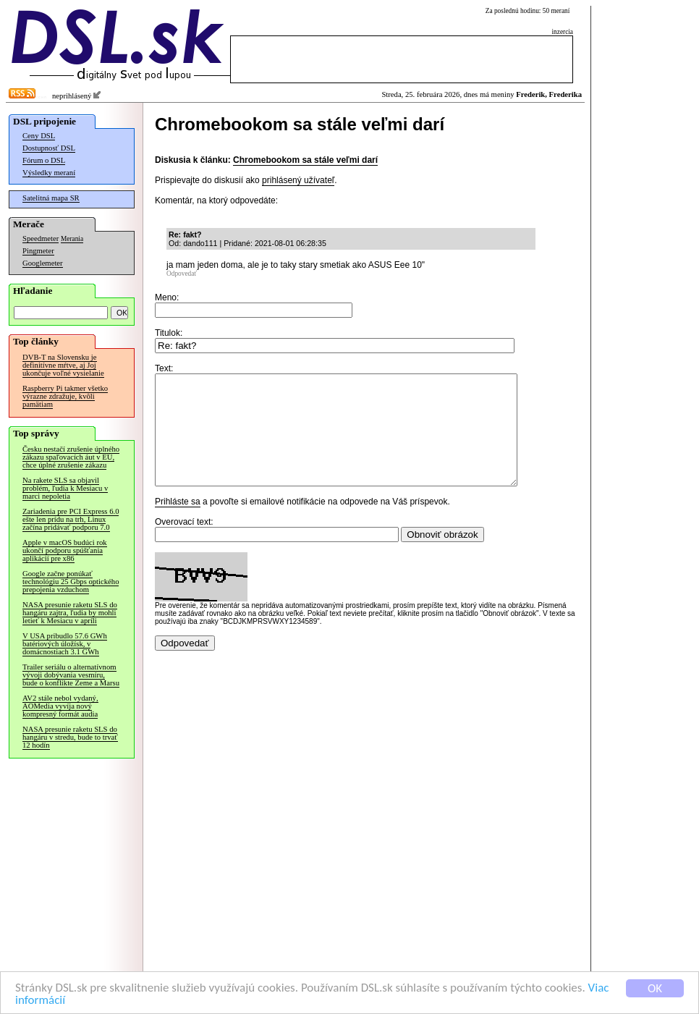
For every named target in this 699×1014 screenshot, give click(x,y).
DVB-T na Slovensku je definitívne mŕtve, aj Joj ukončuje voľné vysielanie (63, 365)
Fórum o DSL (43, 160)
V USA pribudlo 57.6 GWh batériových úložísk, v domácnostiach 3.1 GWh (64, 644)
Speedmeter (40, 238)
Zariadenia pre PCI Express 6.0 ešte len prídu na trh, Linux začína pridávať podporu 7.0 (70, 519)
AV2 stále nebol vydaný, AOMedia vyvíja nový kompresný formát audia (60, 706)
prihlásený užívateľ (298, 180)
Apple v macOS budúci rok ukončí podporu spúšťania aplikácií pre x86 (64, 550)
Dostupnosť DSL (48, 148)
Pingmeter (38, 251)
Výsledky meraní (48, 173)
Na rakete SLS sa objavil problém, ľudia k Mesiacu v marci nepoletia (65, 488)
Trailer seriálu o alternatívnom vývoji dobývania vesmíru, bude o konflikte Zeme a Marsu (70, 675)
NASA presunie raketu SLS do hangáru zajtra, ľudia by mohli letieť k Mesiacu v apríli (69, 613)
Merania (72, 238)
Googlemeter (42, 263)
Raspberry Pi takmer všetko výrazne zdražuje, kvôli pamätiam (65, 396)
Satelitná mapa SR (51, 198)
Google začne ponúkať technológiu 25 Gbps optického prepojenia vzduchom (70, 581)
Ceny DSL (38, 136)
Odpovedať (181, 273)
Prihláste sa (177, 523)
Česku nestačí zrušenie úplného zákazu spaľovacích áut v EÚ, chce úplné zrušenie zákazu (70, 457)
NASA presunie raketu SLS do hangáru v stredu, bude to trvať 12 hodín (70, 737)
